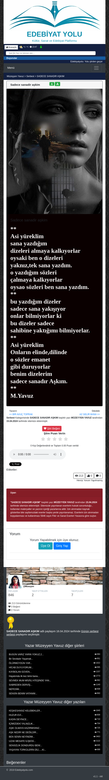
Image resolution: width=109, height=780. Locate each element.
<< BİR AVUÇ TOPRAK (21, 414)
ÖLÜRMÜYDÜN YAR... (20, 663)
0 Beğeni (14, 606)
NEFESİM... (15, 689)
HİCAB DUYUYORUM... (21, 667)
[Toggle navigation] (96, 68)
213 (79, 475)
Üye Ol (45, 545)
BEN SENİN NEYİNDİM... (22, 736)
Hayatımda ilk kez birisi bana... (24, 676)
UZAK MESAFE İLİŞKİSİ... (22, 741)
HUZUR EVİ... (16, 715)
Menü (11, 67)
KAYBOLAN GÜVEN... (20, 672)
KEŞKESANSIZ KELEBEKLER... (25, 710)
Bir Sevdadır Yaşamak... (21, 658)
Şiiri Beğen (52, 428)
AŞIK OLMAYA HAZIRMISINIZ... (25, 728)
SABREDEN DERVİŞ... (20, 685)
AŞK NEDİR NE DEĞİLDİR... (23, 732)
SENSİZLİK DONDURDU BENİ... (25, 745)
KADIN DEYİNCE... (18, 719)
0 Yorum (13, 610)
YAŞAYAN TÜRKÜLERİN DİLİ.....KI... (27, 749)
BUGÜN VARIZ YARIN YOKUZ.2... (26, 654)
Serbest (30, 76)
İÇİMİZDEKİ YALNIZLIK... (22, 723)
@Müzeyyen (28, 586)
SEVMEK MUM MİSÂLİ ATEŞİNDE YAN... (30, 680)
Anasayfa (11, 47)
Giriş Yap (62, 545)
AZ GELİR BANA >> (90, 414)
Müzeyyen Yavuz (16, 76)
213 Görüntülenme (19, 603)
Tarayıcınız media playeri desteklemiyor (37, 454)
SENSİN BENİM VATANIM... (23, 693)
